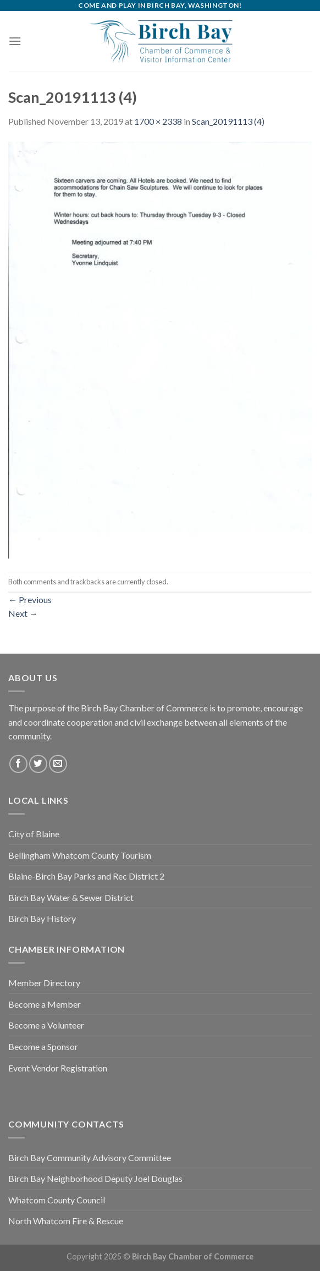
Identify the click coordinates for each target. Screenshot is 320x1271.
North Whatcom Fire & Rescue (65, 1220)
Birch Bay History (42, 918)
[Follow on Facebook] (18, 764)
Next (23, 613)
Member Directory (44, 982)
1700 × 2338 (158, 121)
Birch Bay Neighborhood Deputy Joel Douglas (95, 1178)
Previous (30, 599)
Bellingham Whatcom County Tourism (79, 855)
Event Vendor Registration (57, 1068)
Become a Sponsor (43, 1046)
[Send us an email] (58, 764)
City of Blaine (33, 833)
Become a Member (44, 1004)
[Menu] (14, 40)
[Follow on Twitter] (38, 764)
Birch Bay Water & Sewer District (71, 897)
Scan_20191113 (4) (228, 121)
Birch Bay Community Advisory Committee (89, 1157)
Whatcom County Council (56, 1200)
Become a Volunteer (46, 1025)
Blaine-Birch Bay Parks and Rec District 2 (86, 876)
